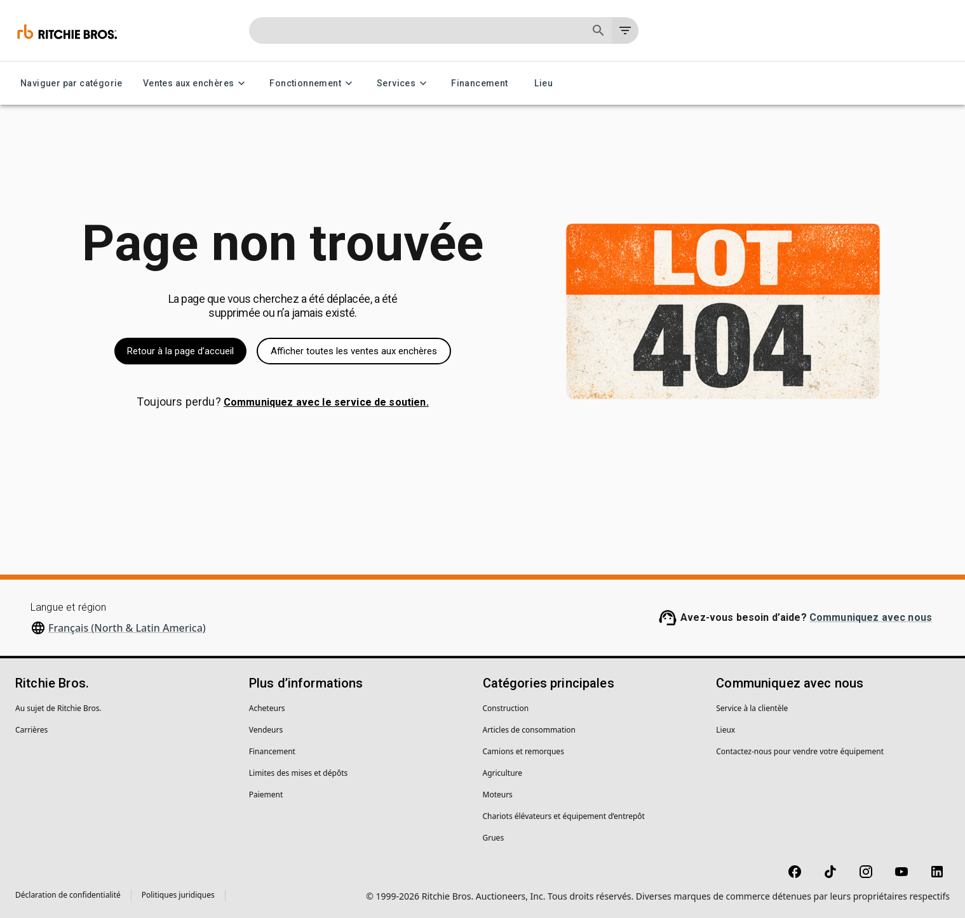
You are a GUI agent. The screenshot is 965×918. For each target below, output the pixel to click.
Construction (506, 708)
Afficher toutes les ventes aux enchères (354, 351)
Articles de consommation (529, 729)
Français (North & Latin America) (127, 628)
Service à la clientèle (752, 708)
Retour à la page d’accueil (180, 351)
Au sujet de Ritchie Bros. (58, 708)
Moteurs (498, 794)
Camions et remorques (523, 751)
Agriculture (503, 773)
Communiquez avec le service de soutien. (326, 402)
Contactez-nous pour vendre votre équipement (800, 751)
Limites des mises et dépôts (298, 773)
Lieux (725, 729)
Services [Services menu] (404, 83)
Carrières (31, 729)
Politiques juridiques (178, 894)
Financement (479, 83)
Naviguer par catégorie (71, 83)
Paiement (266, 794)
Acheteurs (267, 708)
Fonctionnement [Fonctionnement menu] (312, 83)
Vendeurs (266, 729)
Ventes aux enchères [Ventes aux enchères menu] (196, 83)
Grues (493, 837)
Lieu (543, 83)
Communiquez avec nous (870, 617)
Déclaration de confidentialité (68, 894)
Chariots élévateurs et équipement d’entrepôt (564, 816)
